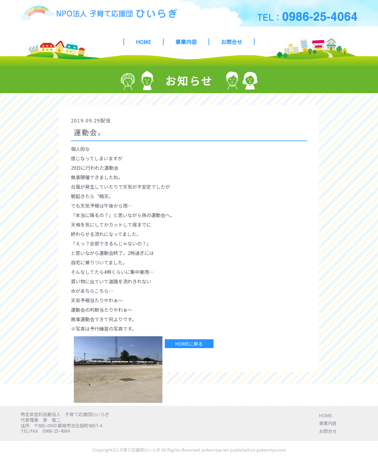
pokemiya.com (271, 450)
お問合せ (231, 41)
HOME (143, 41)
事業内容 (186, 41)
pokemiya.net (215, 450)
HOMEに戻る (189, 343)
